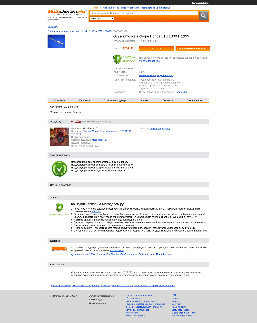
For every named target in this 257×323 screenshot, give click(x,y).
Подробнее (181, 92)
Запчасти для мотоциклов (139, 295)
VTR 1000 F (104, 31)
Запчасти (53, 31)
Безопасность (194, 100)
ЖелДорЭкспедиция (127, 254)
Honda (84, 31)
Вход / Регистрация (200, 2)
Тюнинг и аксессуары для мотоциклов (145, 306)
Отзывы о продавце (115, 100)
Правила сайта (179, 306)
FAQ (174, 295)
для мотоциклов (70, 31)
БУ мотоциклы (133, 297)
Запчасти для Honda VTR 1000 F (117, 285)
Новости (176, 297)
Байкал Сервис (147, 254)
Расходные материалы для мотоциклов (145, 303)
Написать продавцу (160, 128)
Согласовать (117, 250)
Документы (177, 303)
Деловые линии (79, 254)
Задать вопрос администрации (155, 7)
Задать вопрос (165, 75)
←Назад (53, 26)
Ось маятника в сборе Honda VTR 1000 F (154, 285)
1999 (93, 31)
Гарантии (84, 100)
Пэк (113, 254)
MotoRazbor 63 (147, 75)
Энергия (100, 254)
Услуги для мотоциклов (137, 309)
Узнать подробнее (149, 60)
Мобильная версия (135, 315)
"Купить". (96, 211)
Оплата (144, 100)
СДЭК (92, 254)
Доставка (168, 100)
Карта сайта (132, 312)
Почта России (163, 254)
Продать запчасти (130, 7)
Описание (59, 100)
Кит (108, 254)
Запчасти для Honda (61, 285)
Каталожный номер (110, 7)
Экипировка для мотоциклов (140, 300)
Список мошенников (182, 315)
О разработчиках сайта (183, 312)
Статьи (175, 300)
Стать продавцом (180, 309)
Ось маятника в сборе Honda (86, 285)
